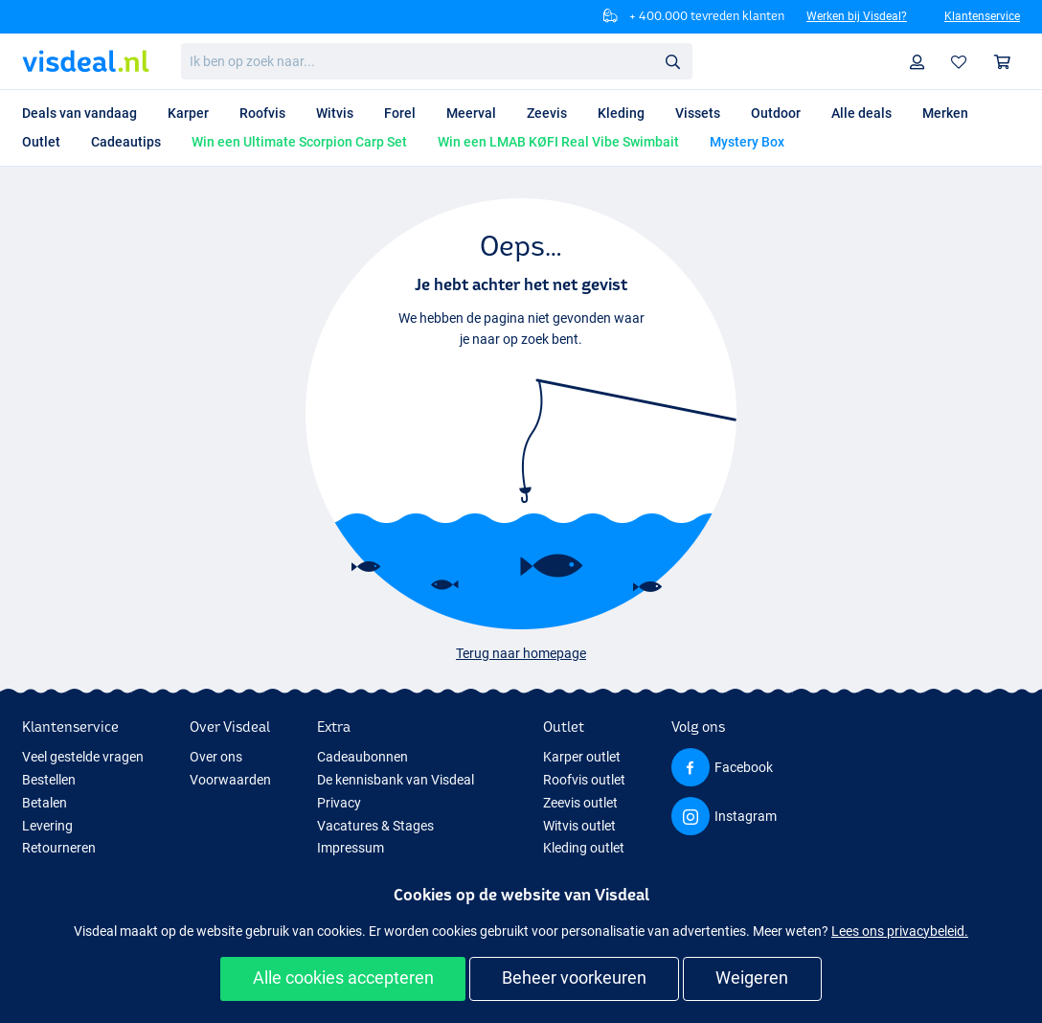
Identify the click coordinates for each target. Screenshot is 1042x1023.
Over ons (216, 756)
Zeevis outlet (580, 802)
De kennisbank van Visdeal (395, 779)
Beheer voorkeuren (574, 977)
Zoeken (678, 62)
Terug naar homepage (521, 653)
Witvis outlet (579, 825)
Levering (47, 825)
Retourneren (59, 847)
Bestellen (49, 779)
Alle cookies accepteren (343, 977)
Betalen (44, 802)
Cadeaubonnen (362, 756)
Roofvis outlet (584, 779)
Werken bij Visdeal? (856, 16)
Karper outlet (582, 756)
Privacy (339, 802)
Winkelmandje (1007, 62)
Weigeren (751, 977)
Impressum (350, 847)
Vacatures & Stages (375, 825)
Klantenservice (982, 16)
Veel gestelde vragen (83, 756)
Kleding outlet (583, 847)
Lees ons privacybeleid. (899, 931)
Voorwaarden (230, 779)
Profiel (922, 62)
